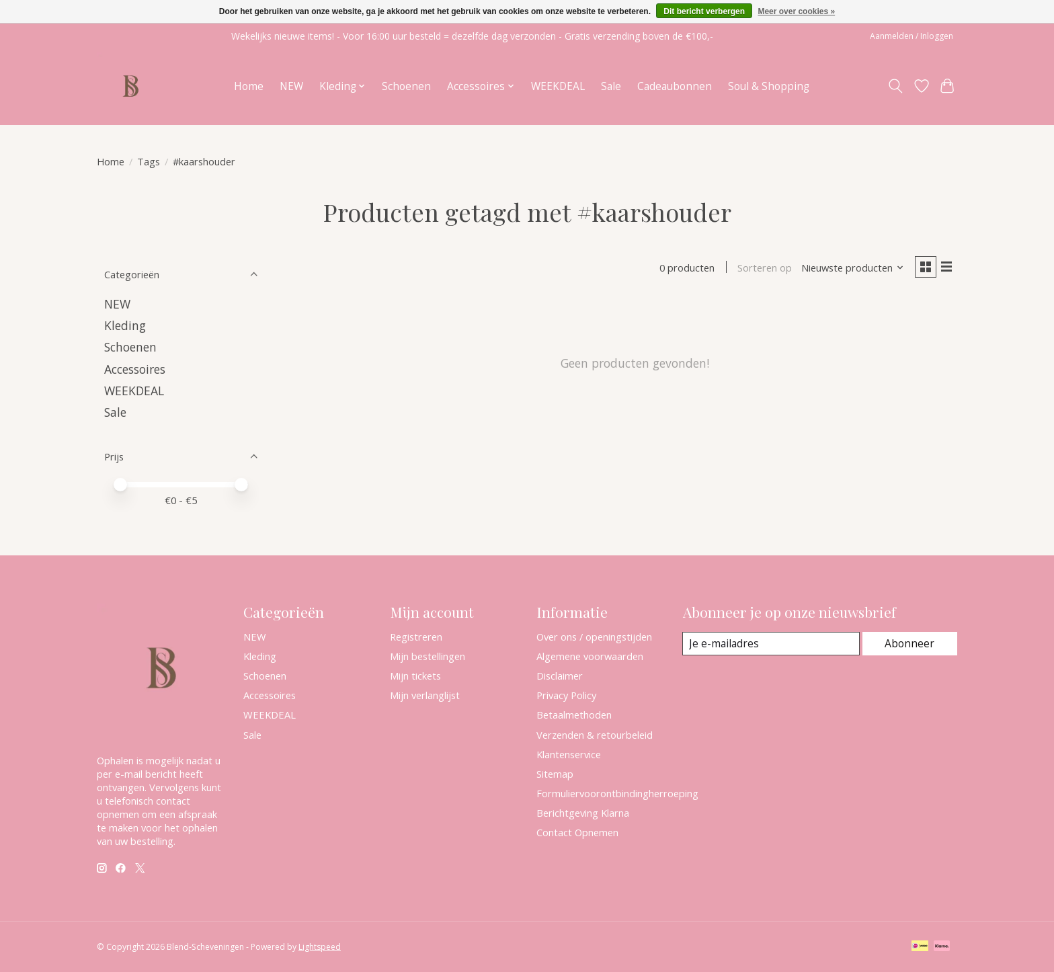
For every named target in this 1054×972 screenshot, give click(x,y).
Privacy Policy (566, 695)
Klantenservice (568, 754)
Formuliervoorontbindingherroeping (617, 793)
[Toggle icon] (895, 86)
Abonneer (910, 643)
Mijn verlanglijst (425, 695)
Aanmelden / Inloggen (911, 36)
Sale (611, 86)
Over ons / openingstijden (594, 636)
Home (249, 86)
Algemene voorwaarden (589, 656)
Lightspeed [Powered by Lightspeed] (319, 947)
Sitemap (554, 773)
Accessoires (134, 369)
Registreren (416, 636)
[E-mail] (772, 644)
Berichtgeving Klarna (582, 812)
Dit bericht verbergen (704, 11)
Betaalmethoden (574, 714)
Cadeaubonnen (674, 86)
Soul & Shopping (768, 86)
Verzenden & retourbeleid (594, 734)
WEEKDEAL (558, 86)
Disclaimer (559, 675)
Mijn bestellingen (427, 656)
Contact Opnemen (577, 832)
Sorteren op (760, 269)
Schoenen (406, 86)
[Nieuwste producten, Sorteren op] (848, 269)
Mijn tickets (415, 675)
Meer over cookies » (796, 11)
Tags (148, 161)
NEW (291, 86)
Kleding (125, 325)
